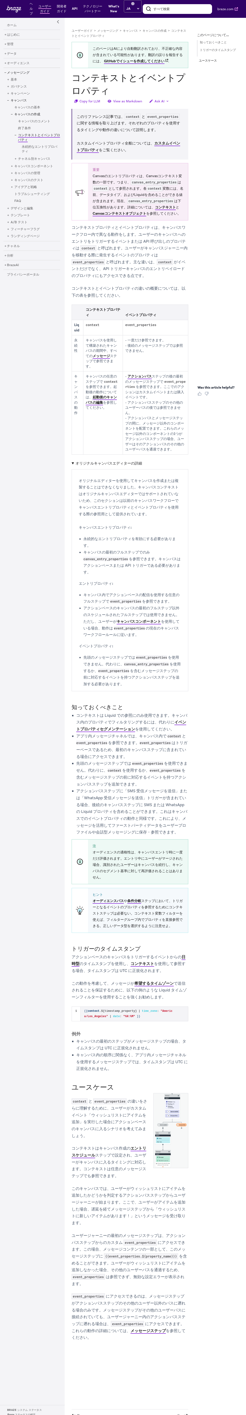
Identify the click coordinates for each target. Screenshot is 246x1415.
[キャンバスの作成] (27, 114)
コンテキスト (165, 207)
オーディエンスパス (108, 901)
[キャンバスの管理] (27, 173)
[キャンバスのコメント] (34, 121)
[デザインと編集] (22, 208)
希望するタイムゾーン (154, 983)
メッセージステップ (148, 1330)
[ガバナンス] (19, 86)
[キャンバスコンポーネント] (33, 166)
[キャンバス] (19, 100)
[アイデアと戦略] (25, 187)
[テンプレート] (20, 215)
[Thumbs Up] (200, 395)
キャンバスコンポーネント (139, 621)
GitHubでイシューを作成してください (134, 61)
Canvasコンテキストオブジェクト (119, 213)
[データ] (12, 53)
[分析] (10, 255)
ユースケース (208, 61)
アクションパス (140, 376)
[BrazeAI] (13, 265)
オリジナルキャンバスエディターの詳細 (109, 463)
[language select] (132, 8)
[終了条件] (24, 128)
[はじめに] (13, 34)
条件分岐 (134, 901)
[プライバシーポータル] (23, 274)
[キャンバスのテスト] (28, 180)
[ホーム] (12, 25)
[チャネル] (13, 246)
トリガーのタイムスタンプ (218, 50)
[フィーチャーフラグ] (25, 229)
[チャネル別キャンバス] (34, 159)
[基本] (14, 79)
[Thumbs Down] (207, 395)
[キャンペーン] (20, 93)
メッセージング (107, 31)
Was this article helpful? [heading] (215, 387)
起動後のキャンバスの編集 (101, 400)
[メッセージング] (18, 72)
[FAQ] (17, 201)
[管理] (10, 44)
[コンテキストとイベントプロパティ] (37, 140)
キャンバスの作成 (155, 31)
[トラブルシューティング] (32, 194)
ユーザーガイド (82, 31)
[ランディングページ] (25, 236)
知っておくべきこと (213, 42)
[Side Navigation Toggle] (58, 22)
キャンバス (130, 31)
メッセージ (101, 356)
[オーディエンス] (18, 63)
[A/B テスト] (19, 222)
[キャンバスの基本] (27, 107)
